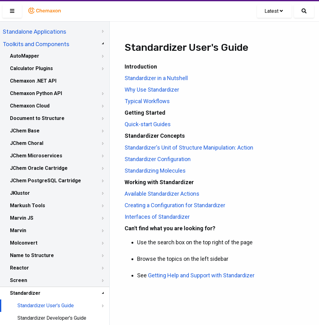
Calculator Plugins (31, 68)
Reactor (19, 268)
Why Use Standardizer (152, 89)
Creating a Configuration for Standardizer (175, 205)
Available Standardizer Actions (162, 193)
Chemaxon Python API (36, 93)
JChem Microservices (36, 156)
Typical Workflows (147, 101)
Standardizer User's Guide (45, 305)
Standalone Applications (34, 31)
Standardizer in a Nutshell (156, 78)
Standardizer (25, 293)
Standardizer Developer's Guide (51, 318)
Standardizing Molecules (155, 170)
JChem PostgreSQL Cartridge (45, 181)
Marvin (18, 230)
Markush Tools (27, 205)
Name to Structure (32, 255)
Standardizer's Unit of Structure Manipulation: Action (189, 147)
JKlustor (20, 193)
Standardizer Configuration (158, 159)
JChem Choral (26, 143)
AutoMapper (24, 56)
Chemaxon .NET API (33, 81)
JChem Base (25, 131)
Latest (273, 11)
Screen (18, 280)
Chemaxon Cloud (30, 106)
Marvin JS (21, 218)
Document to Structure (37, 118)
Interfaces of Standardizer (157, 216)
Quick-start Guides (148, 124)
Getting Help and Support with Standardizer (201, 275)
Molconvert (23, 243)
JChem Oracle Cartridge (39, 168)
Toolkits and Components (36, 44)
